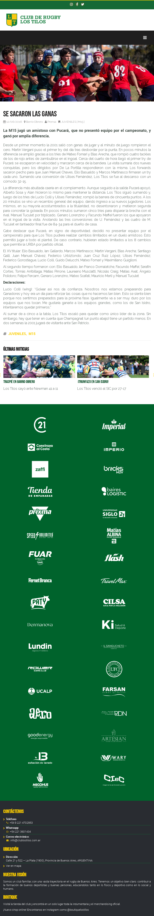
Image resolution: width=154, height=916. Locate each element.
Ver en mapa (13, 866)
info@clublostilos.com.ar (25, 840)
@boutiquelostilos (78, 910)
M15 (80, 121)
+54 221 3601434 (20, 831)
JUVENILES (69, 121)
